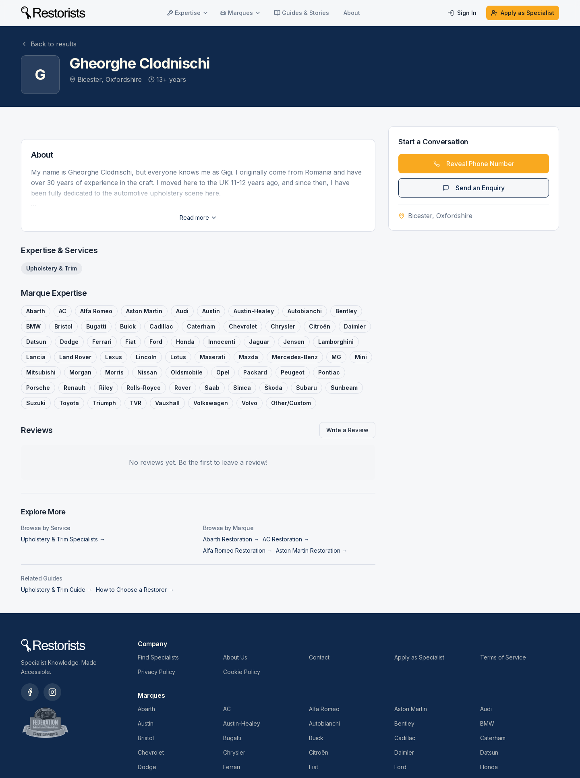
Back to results (49, 44)
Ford (400, 766)
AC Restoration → (286, 539)
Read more (198, 217)
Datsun (489, 752)
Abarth (146, 708)
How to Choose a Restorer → (135, 589)
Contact (319, 657)
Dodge (147, 766)
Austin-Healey (241, 723)
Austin (145, 723)
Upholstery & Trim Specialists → (63, 539)
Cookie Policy (241, 671)
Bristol (146, 737)
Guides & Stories (301, 12)
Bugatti (232, 737)
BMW (487, 723)
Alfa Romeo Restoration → (238, 550)
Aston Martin (410, 708)
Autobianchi (324, 723)
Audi (486, 708)
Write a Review (347, 429)
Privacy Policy (156, 671)
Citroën (318, 752)
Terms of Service (503, 657)
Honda (489, 766)
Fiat (313, 766)
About (352, 12)
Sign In (461, 12)
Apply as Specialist (522, 12)
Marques (240, 12)
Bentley (404, 723)
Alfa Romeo (324, 708)
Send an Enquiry (474, 188)
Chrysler (234, 752)
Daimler (404, 752)
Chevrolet (151, 752)
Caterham (492, 737)
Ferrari (231, 766)
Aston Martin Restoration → (312, 550)
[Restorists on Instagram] (52, 692)
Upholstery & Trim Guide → (57, 589)
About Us (235, 657)
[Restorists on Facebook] (30, 692)
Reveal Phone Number (473, 164)
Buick (316, 737)
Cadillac (404, 737)
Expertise (188, 12)
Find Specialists (158, 657)
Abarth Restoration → (231, 539)
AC (227, 708)
